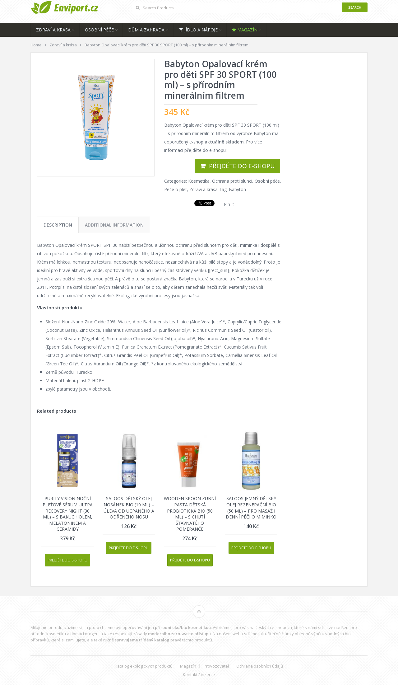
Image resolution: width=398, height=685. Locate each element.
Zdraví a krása (53, 30)
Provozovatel (216, 666)
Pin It (229, 204)
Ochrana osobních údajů (259, 666)
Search (354, 7)
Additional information (114, 225)
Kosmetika (199, 181)
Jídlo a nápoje (198, 30)
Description (58, 225)
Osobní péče (99, 30)
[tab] (58, 225)
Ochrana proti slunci (232, 181)
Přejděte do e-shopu (242, 166)
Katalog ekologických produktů (144, 666)
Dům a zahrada (146, 30)
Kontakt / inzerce (199, 675)
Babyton (237, 189)
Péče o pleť (175, 189)
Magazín (244, 30)
